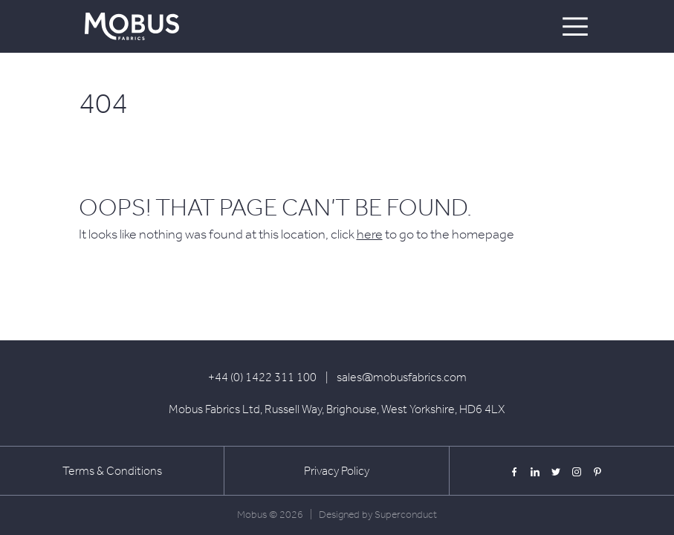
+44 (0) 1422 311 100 (262, 377)
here (370, 234)
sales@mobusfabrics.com (402, 377)
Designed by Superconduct (378, 514)
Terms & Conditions (112, 471)
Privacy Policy (336, 471)
